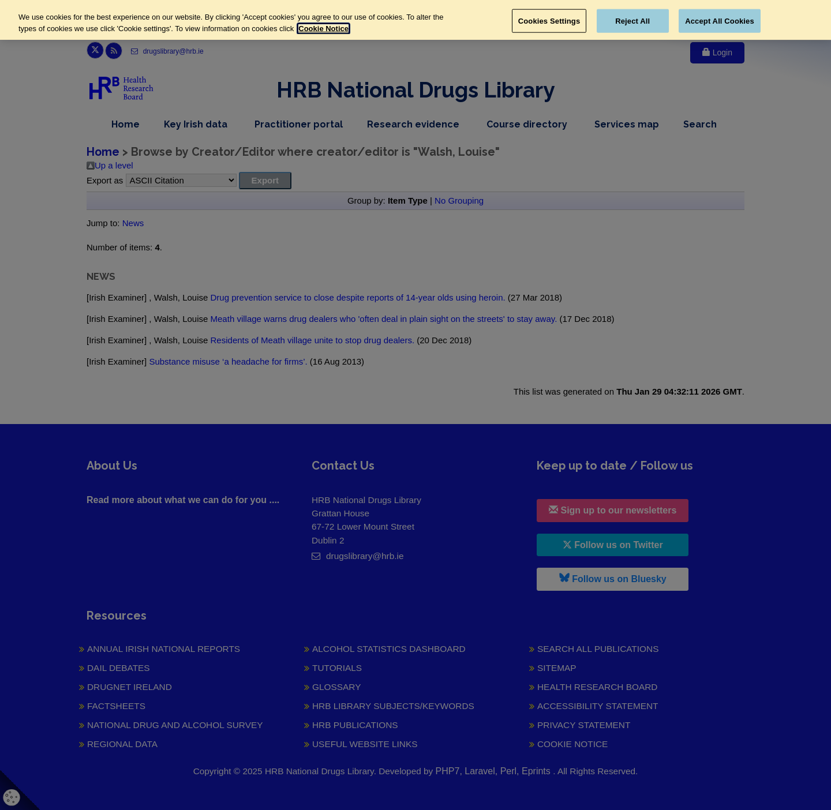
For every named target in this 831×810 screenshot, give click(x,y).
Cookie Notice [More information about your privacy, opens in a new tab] (323, 28)
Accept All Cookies (719, 20)
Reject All (632, 20)
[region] (415, 20)
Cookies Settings (549, 20)
